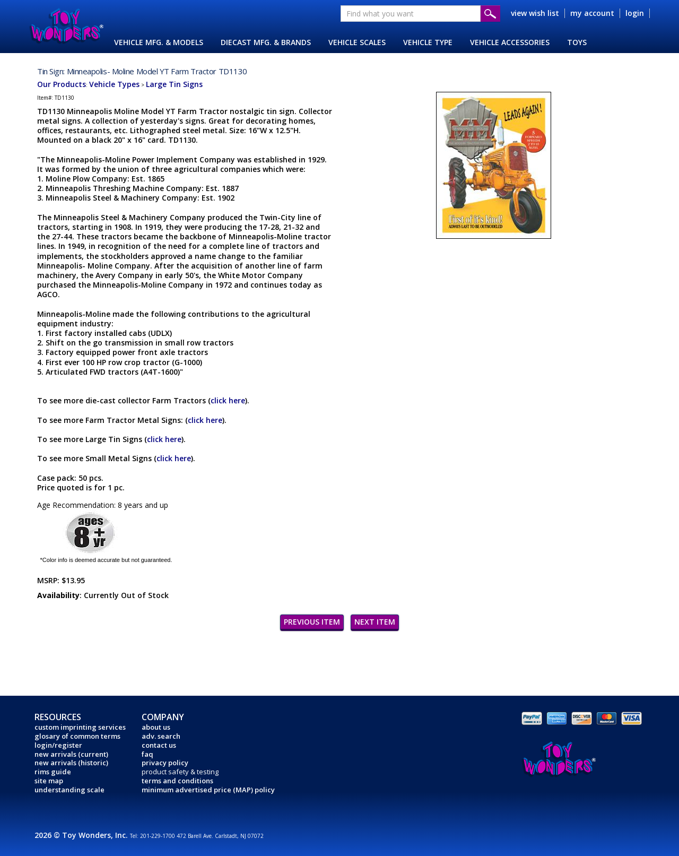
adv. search (161, 736)
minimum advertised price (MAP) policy (208, 789)
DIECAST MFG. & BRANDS (266, 42)
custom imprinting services (80, 727)
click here (228, 400)
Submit (490, 13)
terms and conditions (177, 780)
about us (156, 727)
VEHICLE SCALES (357, 42)
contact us (159, 745)
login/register (58, 745)
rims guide (52, 771)
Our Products (61, 84)
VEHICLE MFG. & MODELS (158, 42)
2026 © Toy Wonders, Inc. (82, 835)
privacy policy (165, 762)
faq (147, 754)
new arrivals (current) (71, 754)
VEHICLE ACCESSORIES (510, 42)
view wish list (535, 13)
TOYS (577, 42)
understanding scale (69, 789)
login (634, 13)
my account (592, 13)
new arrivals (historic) (71, 762)
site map (48, 780)
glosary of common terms (77, 736)
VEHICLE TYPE (427, 42)
